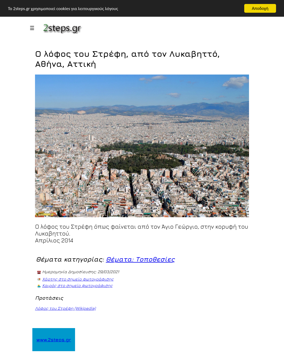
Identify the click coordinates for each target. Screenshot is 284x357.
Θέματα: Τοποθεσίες (140, 259)
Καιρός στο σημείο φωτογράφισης (77, 285)
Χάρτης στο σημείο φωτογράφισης (78, 279)
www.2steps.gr (53, 339)
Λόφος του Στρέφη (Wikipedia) (65, 308)
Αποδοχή (260, 8)
